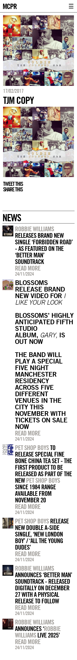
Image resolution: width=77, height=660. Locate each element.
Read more (27, 268)
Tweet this (13, 183)
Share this (13, 189)
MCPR (10, 6)
